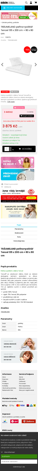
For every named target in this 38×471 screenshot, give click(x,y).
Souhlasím (6, 456)
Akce (4, 377)
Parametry (19, 229)
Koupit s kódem (27, 116)
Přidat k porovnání (9, 184)
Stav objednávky (24, 386)
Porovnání (22, 384)
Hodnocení (19, 233)
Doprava (5, 379)
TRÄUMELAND (12, 40)
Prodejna (5, 384)
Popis (19, 225)
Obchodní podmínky (9, 388)
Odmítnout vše (19, 467)
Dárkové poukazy (25, 388)
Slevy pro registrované (26, 390)
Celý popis (11, 102)
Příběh (4, 381)
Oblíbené (22, 381)
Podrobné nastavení (10, 462)
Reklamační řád (7, 390)
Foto (19, 237)
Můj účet (22, 379)
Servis (21, 377)
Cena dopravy (19, 241)
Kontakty (5, 386)
